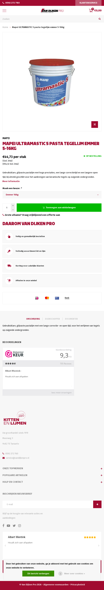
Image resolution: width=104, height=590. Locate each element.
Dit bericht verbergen (38, 573)
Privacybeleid (77, 584)
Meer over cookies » (74, 573)
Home (5, 27)
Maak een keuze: (12, 188)
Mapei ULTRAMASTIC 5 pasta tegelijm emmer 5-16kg (38, 27)
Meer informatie (11, 181)
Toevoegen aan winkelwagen (59, 207)
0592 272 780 (11, 3)
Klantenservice (88, 3)
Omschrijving (33, 319)
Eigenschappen (52, 319)
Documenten (71, 319)
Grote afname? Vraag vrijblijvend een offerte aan (31, 215)
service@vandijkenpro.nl (15, 458)
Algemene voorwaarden (56, 584)
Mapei (6, 138)
